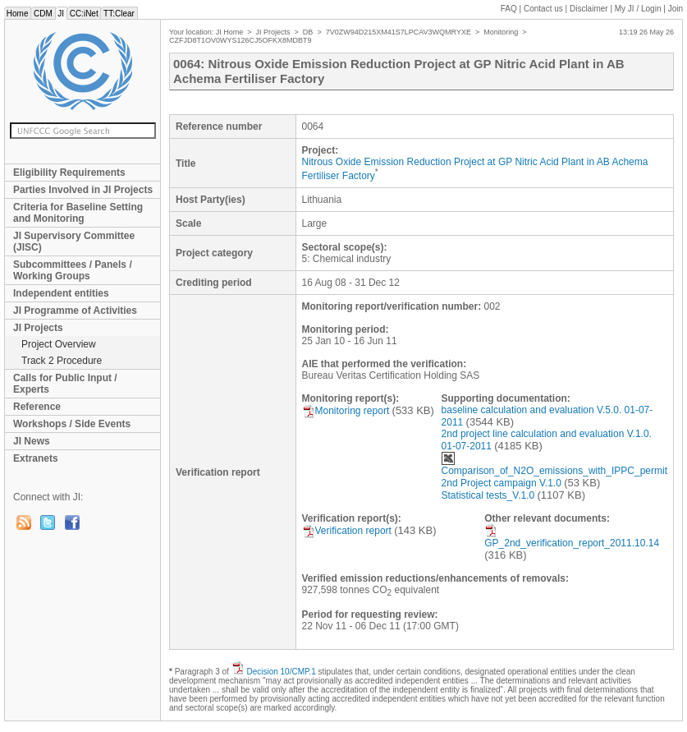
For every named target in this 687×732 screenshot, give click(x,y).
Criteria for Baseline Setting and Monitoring (78, 212)
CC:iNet (84, 13)
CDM (42, 13)
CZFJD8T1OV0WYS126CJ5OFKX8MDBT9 (240, 40)
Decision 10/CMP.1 (280, 671)
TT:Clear (118, 13)
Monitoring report (346, 411)
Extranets (35, 458)
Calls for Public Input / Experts (65, 383)
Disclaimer (589, 8)
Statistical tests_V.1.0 (488, 495)
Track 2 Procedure (61, 360)
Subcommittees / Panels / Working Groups (72, 270)
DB (308, 32)
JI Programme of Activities (75, 310)
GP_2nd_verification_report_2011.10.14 (571, 536)
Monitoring (500, 32)
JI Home (230, 32)
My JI (638, 8)
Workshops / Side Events (72, 424)
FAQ (509, 8)
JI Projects (38, 328)
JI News (31, 441)
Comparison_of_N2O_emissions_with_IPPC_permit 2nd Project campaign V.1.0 (554, 470)
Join (675, 8)
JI (61, 13)
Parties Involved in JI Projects (83, 190)
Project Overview (58, 344)
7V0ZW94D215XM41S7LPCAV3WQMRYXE (398, 32)
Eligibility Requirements (69, 172)
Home (17, 13)
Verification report (347, 530)
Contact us (543, 8)
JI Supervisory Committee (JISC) (74, 241)
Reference (37, 406)
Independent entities (61, 293)
